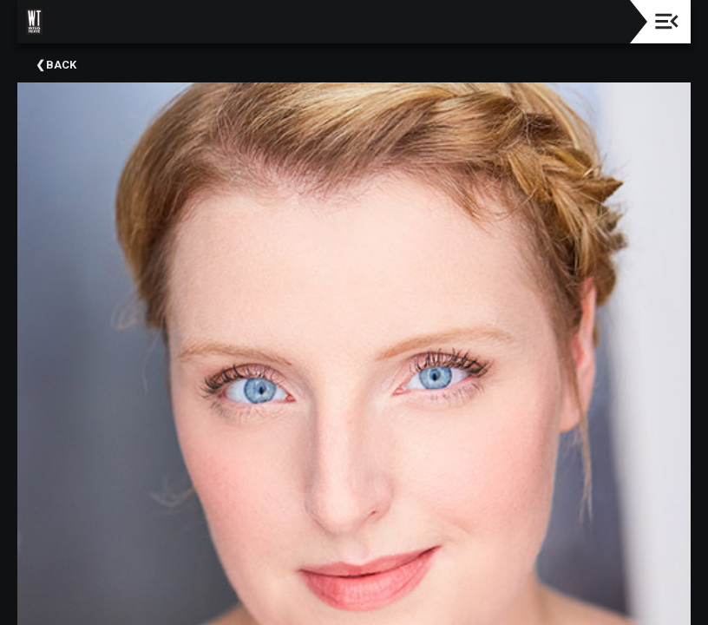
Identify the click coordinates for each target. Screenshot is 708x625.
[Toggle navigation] (667, 21)
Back (61, 64)
